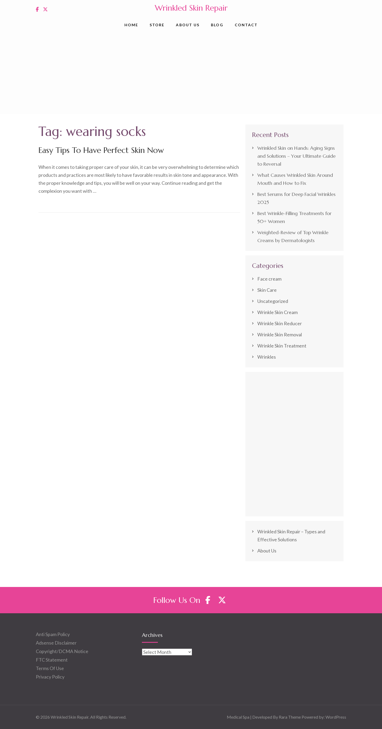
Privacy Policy (50, 677)
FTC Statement (52, 660)
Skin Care (267, 290)
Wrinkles (266, 357)
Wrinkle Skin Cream (277, 312)
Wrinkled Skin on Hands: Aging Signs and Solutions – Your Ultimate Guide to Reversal (296, 156)
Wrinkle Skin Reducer (279, 323)
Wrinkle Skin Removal (279, 334)
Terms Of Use (50, 668)
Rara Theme (290, 716)
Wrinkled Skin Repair (191, 8)
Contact (246, 25)
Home (131, 25)
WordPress (335, 716)
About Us (187, 25)
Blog (217, 25)
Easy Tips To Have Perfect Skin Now (101, 150)
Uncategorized (272, 301)
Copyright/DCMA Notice (62, 651)
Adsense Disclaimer (56, 643)
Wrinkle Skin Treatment (281, 346)
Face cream (269, 279)
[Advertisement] (191, 74)
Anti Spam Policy (53, 634)
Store (157, 25)
